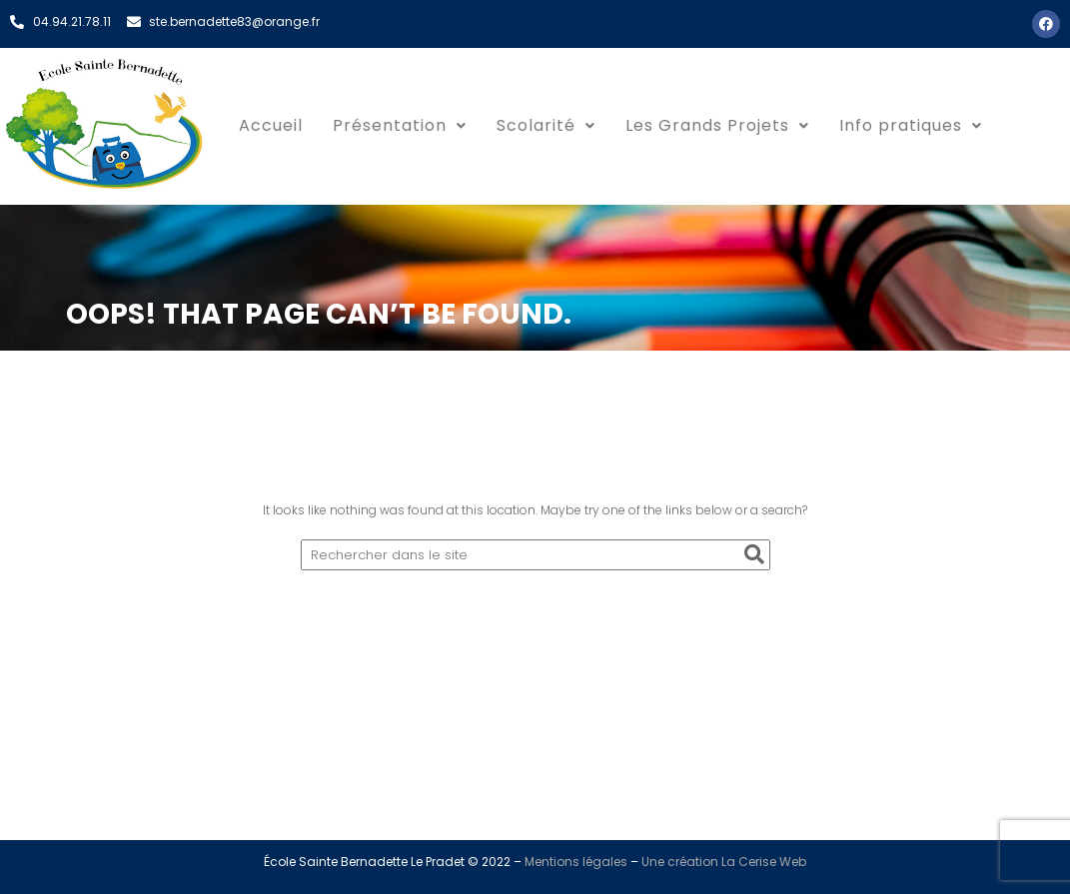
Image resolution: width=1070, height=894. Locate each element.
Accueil (271, 125)
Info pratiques (910, 125)
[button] (400, 126)
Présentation (400, 125)
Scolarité (546, 125)
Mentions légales (576, 861)
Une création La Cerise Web (723, 861)
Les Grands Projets (717, 125)
